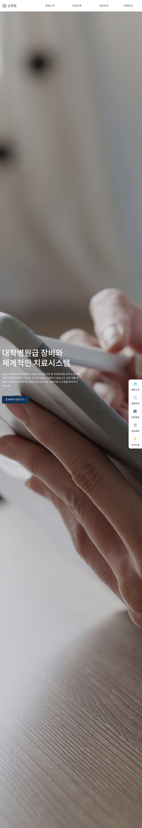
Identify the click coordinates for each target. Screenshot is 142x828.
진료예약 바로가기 (15, 399)
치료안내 (103, 5)
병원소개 (50, 5)
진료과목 (76, 5)
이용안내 (127, 5)
